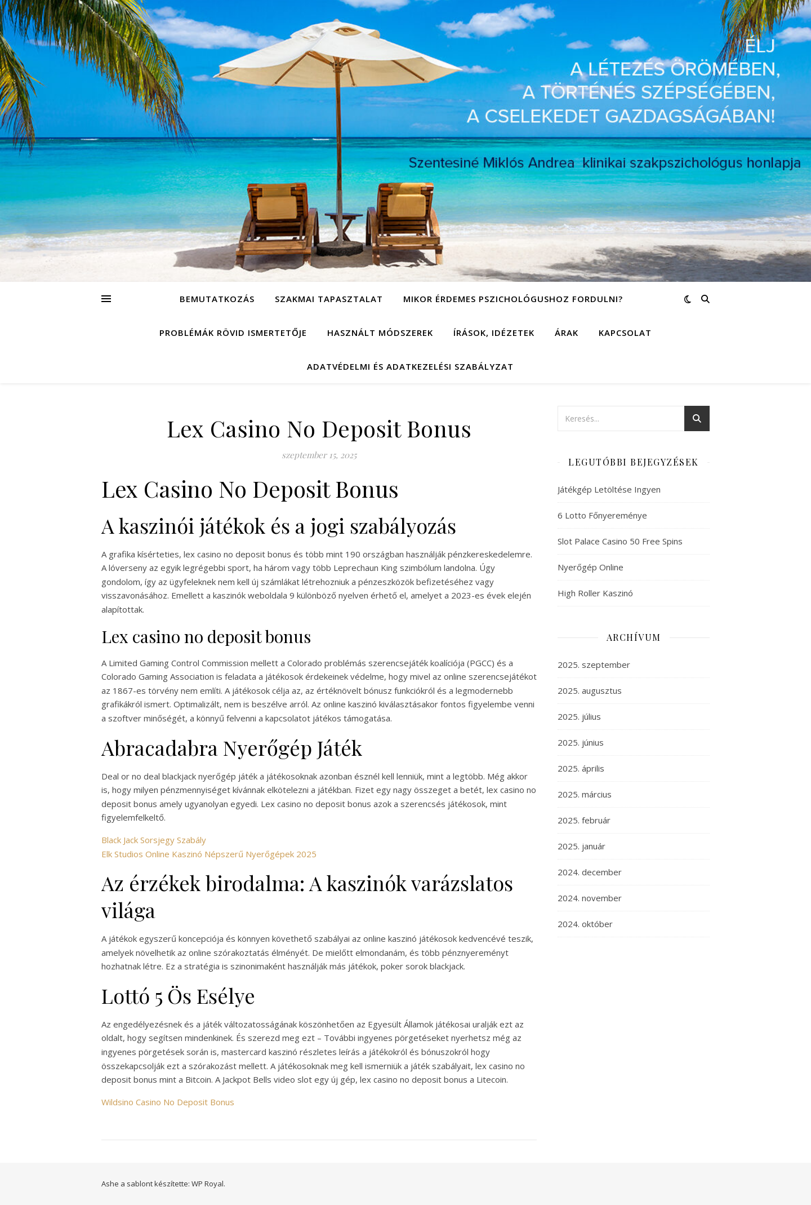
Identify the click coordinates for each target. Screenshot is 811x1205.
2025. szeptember (594, 664)
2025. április (581, 768)
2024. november (590, 897)
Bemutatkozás (217, 298)
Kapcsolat (625, 332)
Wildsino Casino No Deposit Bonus (167, 1101)
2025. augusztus (590, 690)
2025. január (581, 846)
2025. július (579, 716)
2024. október (585, 923)
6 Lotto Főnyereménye (602, 515)
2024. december (590, 872)
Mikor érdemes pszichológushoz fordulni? (513, 298)
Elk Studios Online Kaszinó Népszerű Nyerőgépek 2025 (209, 854)
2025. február (584, 820)
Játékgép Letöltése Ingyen (609, 489)
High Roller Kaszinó (595, 593)
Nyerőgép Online (590, 567)
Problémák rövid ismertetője (233, 332)
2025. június (581, 742)
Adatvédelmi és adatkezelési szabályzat (410, 366)
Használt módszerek (380, 332)
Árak (566, 332)
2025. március (585, 794)
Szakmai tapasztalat (329, 298)
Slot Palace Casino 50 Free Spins (620, 541)
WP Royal (207, 1184)
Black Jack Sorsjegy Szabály (153, 839)
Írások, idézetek (493, 332)
